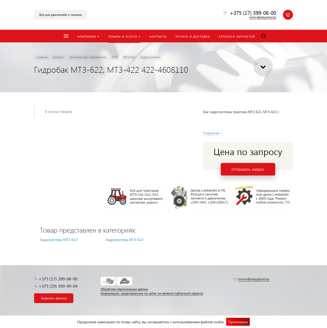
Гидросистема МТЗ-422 (125, 239)
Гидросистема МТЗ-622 (59, 239)
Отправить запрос (248, 169)
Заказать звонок (54, 298)
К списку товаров (58, 111)
